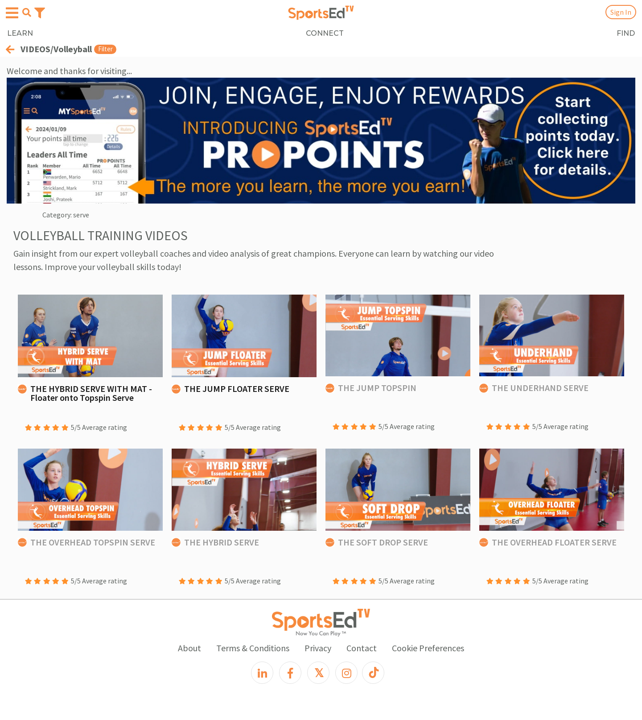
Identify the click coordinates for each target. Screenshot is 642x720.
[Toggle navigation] (39, 12)
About (189, 647)
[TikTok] (373, 673)
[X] (318, 673)
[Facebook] (290, 672)
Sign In (620, 12)
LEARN (20, 33)
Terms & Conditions (252, 647)
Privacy (318, 647)
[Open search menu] (26, 12)
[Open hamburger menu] (12, 13)
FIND (626, 33)
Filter (105, 49)
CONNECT (325, 33)
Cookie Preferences (428, 647)
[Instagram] (346, 672)
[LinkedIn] (262, 672)
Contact (361, 647)
